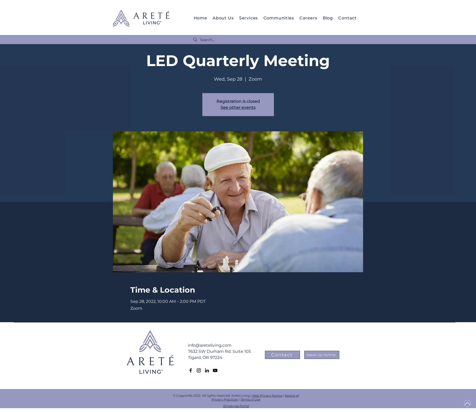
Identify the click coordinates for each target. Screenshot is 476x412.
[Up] (467, 403)
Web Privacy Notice (267, 395)
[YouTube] (215, 370)
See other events (238, 107)
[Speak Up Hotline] (321, 355)
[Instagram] (199, 370)
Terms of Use (250, 399)
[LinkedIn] (207, 370)
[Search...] (272, 40)
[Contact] (282, 355)
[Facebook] (190, 370)
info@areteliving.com (209, 345)
